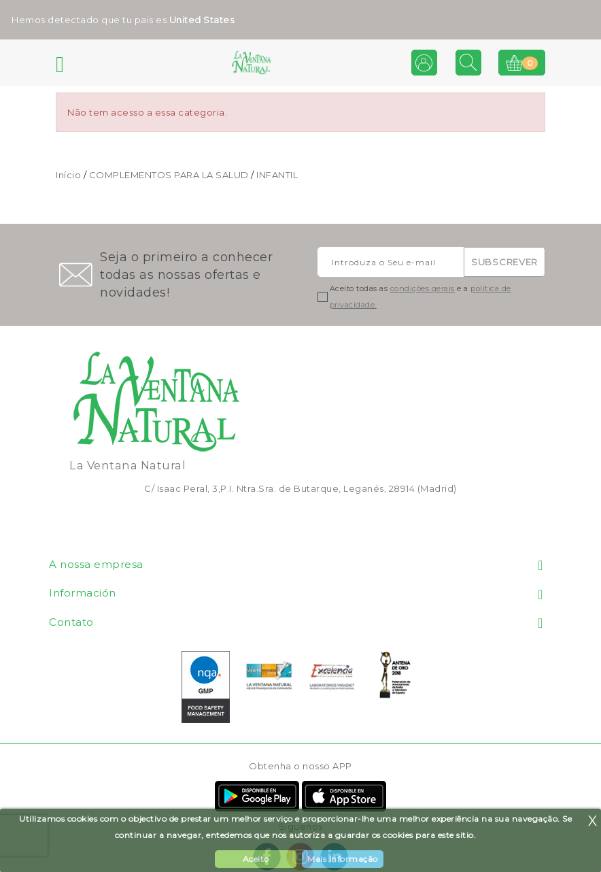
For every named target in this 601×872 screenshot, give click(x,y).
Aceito (256, 859)
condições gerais (422, 288)
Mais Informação (342, 859)
